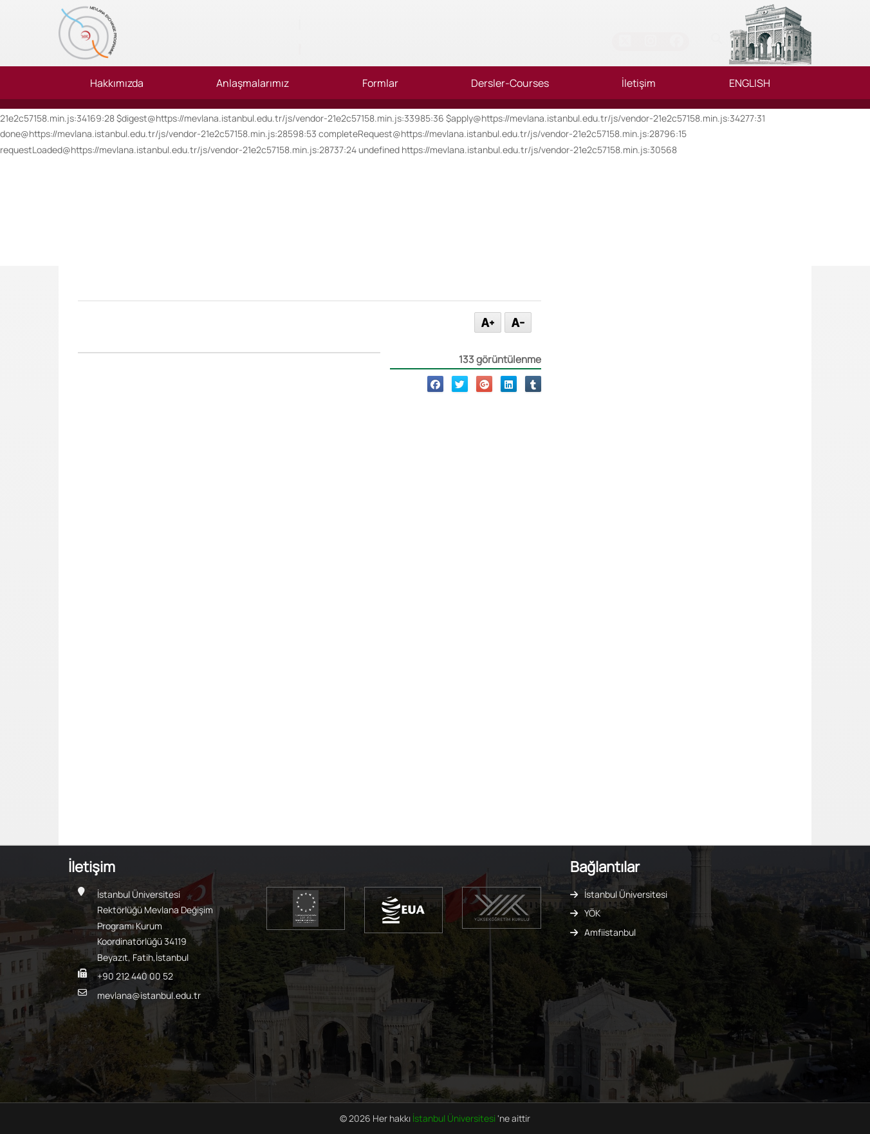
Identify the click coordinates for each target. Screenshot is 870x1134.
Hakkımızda (116, 83)
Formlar (380, 83)
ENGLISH (749, 83)
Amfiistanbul (610, 932)
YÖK (592, 913)
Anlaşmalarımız (252, 83)
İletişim (639, 83)
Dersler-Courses (510, 83)
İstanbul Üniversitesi (625, 894)
